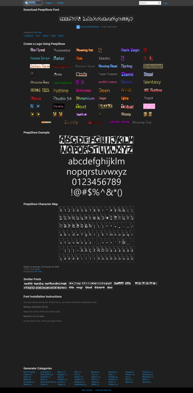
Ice (127, 377)
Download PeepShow (87, 27)
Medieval (148, 377)
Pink (95, 379)
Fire (77, 374)
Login (165, 3)
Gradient (45, 377)
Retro (146, 379)
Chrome (147, 372)
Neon (44, 379)
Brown (95, 372)
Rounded (29, 382)
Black (61, 372)
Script (61, 382)
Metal (27, 379)
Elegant (62, 374)
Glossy (130, 374)
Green (78, 377)
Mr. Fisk (38, 32)
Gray (60, 377)
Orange (62, 379)
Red (128, 379)
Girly (111, 374)
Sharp (95, 382)
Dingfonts (29, 36)
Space (129, 382)
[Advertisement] (12, 45)
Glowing (147, 374)
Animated (45, 372)
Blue (78, 372)
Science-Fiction (48, 382)
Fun (38, 36)
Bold (53, 36)
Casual (129, 372)
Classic (28, 374)
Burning (113, 372)
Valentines (80, 384)
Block (61, 36)
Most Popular (29, 372)
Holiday (113, 377)
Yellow (113, 384)
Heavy (45, 36)
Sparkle (146, 382)
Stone (44, 384)
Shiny (112, 382)
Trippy (61, 384)
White (95, 384)
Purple (112, 379)
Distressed (46, 374)
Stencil (28, 384)
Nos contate (87, 390)
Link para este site (103, 390)
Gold (27, 377)
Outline (79, 379)
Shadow (79, 382)
